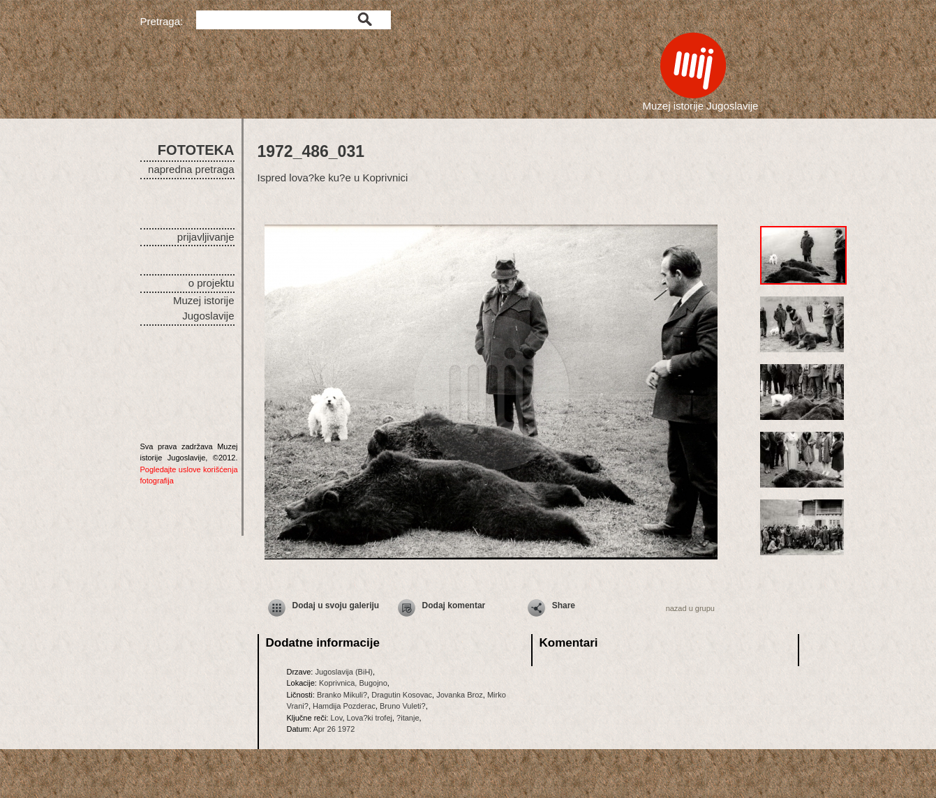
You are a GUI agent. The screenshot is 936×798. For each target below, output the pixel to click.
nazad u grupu (690, 608)
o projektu (211, 283)
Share (563, 605)
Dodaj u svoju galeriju (336, 605)
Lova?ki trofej (369, 718)
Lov (336, 718)
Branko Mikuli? (342, 695)
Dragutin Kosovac (401, 695)
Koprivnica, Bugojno (353, 683)
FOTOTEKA (196, 150)
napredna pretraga (191, 169)
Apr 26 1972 (334, 729)
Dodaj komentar (454, 605)
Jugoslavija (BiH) (344, 672)
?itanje (407, 718)
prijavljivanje (206, 237)
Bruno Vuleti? (403, 706)
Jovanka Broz (459, 695)
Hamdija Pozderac (344, 706)
